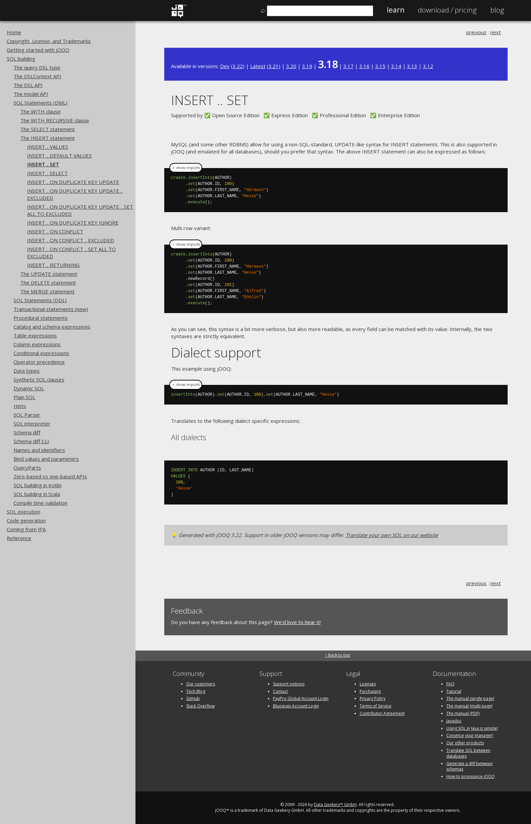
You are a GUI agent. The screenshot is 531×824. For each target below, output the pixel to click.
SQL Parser (27, 414)
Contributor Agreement (382, 713)
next (495, 32)
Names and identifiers (39, 450)
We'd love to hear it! (297, 622)
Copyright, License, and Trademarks (49, 41)
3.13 (412, 66)
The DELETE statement (48, 282)
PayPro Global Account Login (300, 698)
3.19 (307, 66)
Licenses (368, 684)
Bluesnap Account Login (296, 706)
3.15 (380, 66)
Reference (19, 538)
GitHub (193, 698)
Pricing (447, 10)
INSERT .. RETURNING (53, 265)
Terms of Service (375, 706)
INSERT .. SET (43, 164)
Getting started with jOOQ (38, 49)
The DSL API (28, 85)
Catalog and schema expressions (52, 326)
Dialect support (216, 352)
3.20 (291, 66)
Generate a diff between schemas (469, 766)
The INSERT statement (47, 138)
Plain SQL (24, 397)
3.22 (238, 66)
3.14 (396, 66)
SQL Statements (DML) (40, 102)
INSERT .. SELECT (47, 173)
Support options (288, 684)
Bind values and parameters (46, 458)
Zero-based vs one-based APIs (50, 476)
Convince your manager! (469, 735)
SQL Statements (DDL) (40, 300)
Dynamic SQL (29, 388)
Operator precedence (39, 361)
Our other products (465, 743)
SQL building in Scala (37, 494)
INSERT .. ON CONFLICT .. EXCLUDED (70, 240)
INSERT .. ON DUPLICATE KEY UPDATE (73, 182)
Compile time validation (40, 502)
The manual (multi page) (469, 706)
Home (14, 32)
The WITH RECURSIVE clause (54, 120)
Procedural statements (41, 317)
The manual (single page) (470, 698)
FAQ (450, 684)
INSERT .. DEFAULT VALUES (59, 155)
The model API (31, 93)
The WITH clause (40, 111)
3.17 (348, 66)
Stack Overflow (200, 706)
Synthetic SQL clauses (39, 379)
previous (476, 32)
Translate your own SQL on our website (392, 535)
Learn (395, 10)
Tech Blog (195, 691)
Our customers (200, 684)
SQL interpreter (32, 423)
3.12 (428, 66)
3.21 (274, 66)
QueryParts (27, 467)
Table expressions (35, 335)
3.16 (364, 66)
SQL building (21, 58)
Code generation (26, 520)
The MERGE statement (47, 291)
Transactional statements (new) (51, 309)
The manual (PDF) (463, 713)
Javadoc (454, 721)
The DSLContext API (37, 76)
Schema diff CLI (31, 441)
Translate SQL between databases (468, 753)
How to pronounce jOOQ (470, 776)
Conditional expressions (41, 353)
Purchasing (370, 691)
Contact (280, 691)
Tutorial (453, 691)
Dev (225, 66)
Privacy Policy (372, 698)
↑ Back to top (337, 655)
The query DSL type (37, 67)
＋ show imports (186, 167)
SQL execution (23, 511)
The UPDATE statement (48, 273)
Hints (20, 406)
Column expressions (37, 344)
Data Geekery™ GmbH (335, 804)
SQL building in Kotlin (38, 485)
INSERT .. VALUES (47, 146)
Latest (258, 66)
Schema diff (27, 432)
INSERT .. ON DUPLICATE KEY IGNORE (73, 222)
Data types (27, 370)
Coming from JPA (26, 529)
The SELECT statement (47, 129)
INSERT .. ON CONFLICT (55, 231)
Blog (497, 10)
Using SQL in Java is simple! (472, 728)
